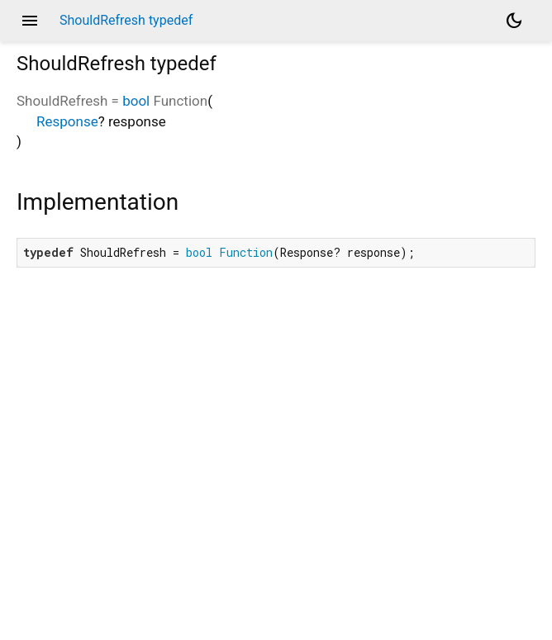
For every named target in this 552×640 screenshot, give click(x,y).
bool (136, 100)
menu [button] (30, 21)
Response (67, 121)
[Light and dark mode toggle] (514, 20)
